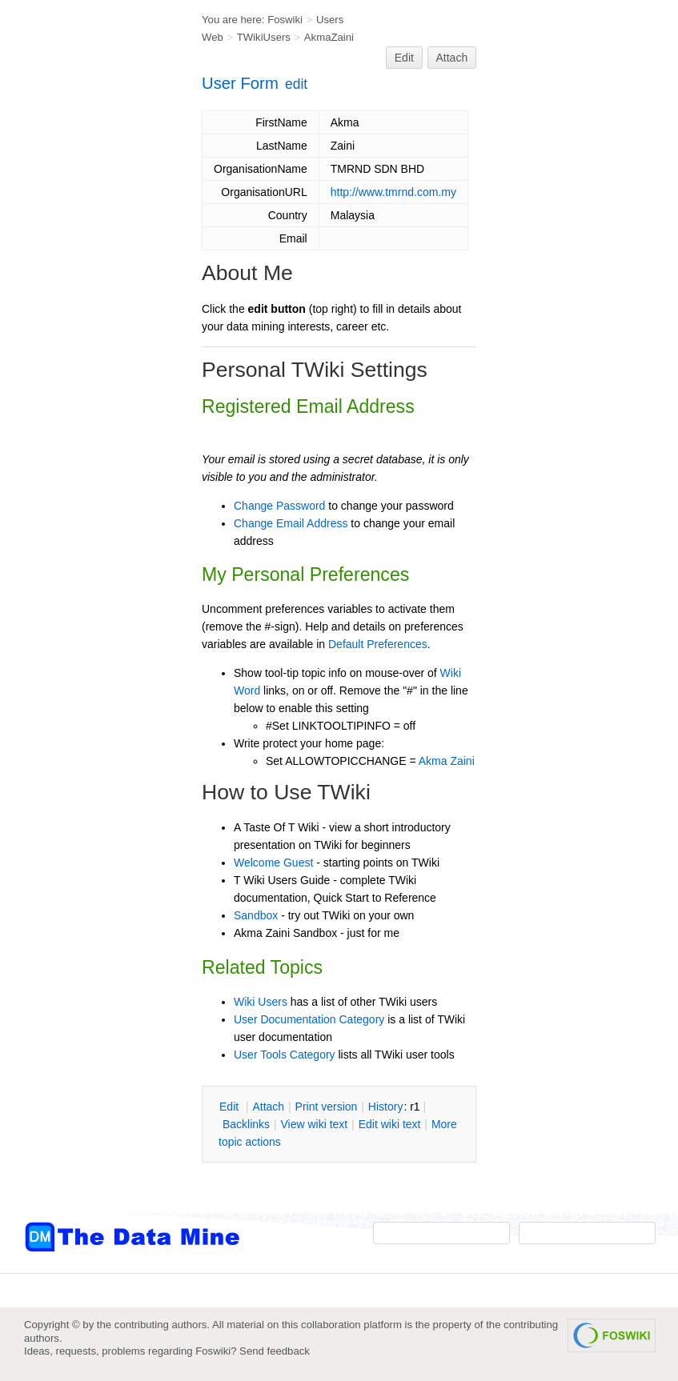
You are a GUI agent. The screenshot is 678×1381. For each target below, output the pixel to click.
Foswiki (285, 20)
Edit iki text (390, 1124)
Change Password (279, 505)
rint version (326, 1106)
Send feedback (274, 1351)
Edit (404, 57)
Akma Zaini (447, 761)
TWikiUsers (264, 37)
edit (296, 84)
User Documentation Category (309, 1019)
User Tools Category (284, 1054)
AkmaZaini (329, 37)
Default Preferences (377, 644)
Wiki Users (260, 1001)
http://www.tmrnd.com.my (393, 192)
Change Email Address (290, 523)
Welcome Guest (273, 862)
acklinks (246, 1124)
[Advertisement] (88, 322)
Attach (452, 57)
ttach (268, 1106)
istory (385, 1106)
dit (230, 1106)
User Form (240, 83)
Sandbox (256, 915)
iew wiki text (313, 1124)
